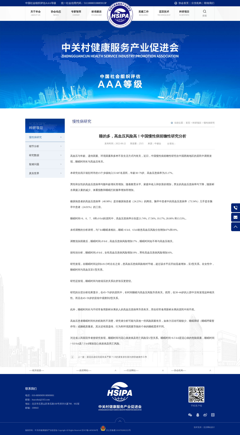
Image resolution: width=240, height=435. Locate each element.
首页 (188, 123)
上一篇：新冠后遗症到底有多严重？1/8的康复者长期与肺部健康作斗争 (112, 357)
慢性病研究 (35, 137)
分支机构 (196, 3)
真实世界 (34, 173)
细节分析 (34, 146)
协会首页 (184, 3)
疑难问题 (34, 164)
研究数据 (34, 155)
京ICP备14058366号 (90, 430)
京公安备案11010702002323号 (115, 430)
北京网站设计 (209, 427)
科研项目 (196, 123)
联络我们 (209, 3)
